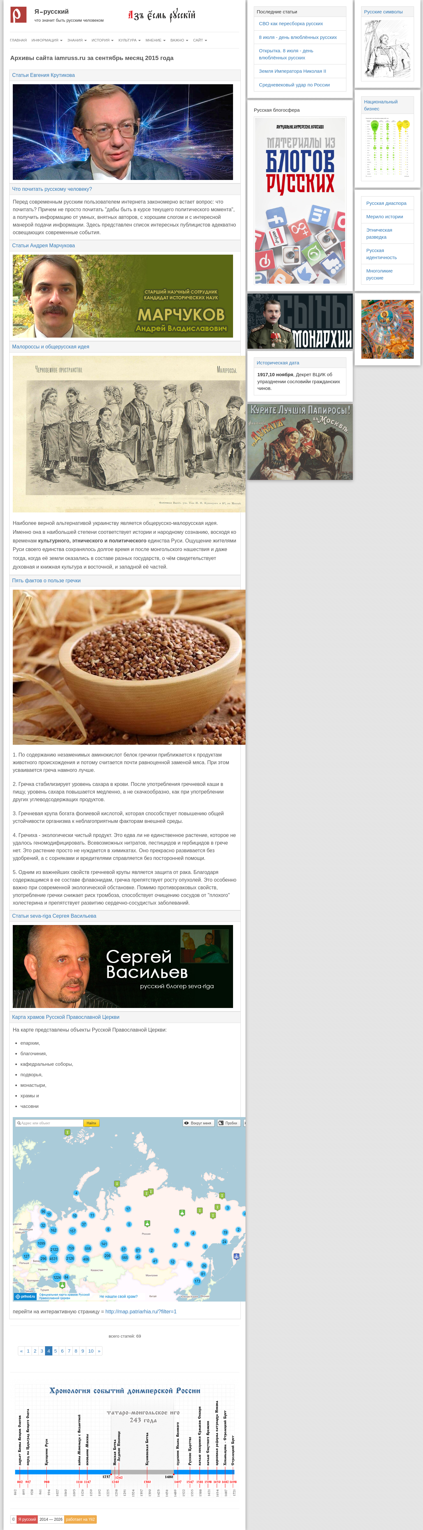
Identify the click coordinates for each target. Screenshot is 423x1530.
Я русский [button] (27, 1519)
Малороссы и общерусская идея (50, 346)
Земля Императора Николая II (292, 71)
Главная (18, 40)
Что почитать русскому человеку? (52, 189)
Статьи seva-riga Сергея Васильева (54, 916)
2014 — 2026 (51, 1519)
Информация (47, 40)
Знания (77, 40)
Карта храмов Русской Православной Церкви (65, 1017)
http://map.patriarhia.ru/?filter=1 (141, 1311)
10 (91, 1351)
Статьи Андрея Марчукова (43, 245)
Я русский (51, 11)
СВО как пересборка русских (291, 23)
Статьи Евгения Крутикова (43, 75)
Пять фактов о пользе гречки (46, 580)
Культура (129, 40)
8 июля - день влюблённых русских (298, 37)
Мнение (156, 40)
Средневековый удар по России (294, 84)
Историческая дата (278, 362)
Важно (179, 40)
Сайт (200, 40)
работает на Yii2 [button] (80, 1519)
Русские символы (383, 11)
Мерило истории (384, 216)
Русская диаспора (386, 203)
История (103, 40)
